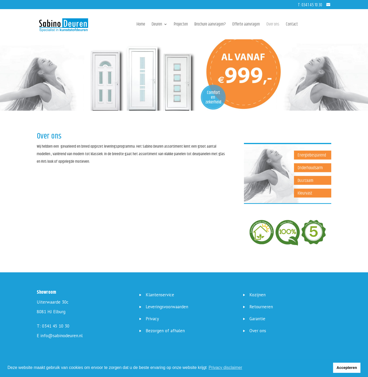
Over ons (272, 25)
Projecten (181, 25)
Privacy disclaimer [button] (225, 367)
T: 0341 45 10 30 (310, 5)
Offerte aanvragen (246, 25)
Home (141, 25)
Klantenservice (160, 295)
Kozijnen (257, 295)
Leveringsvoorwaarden (167, 307)
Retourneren (261, 307)
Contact (292, 25)
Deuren (157, 25)
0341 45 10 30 (55, 326)
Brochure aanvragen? (210, 25)
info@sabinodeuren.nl (61, 335)
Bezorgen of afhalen (165, 331)
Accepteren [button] (346, 368)
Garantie (257, 319)
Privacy (152, 319)
